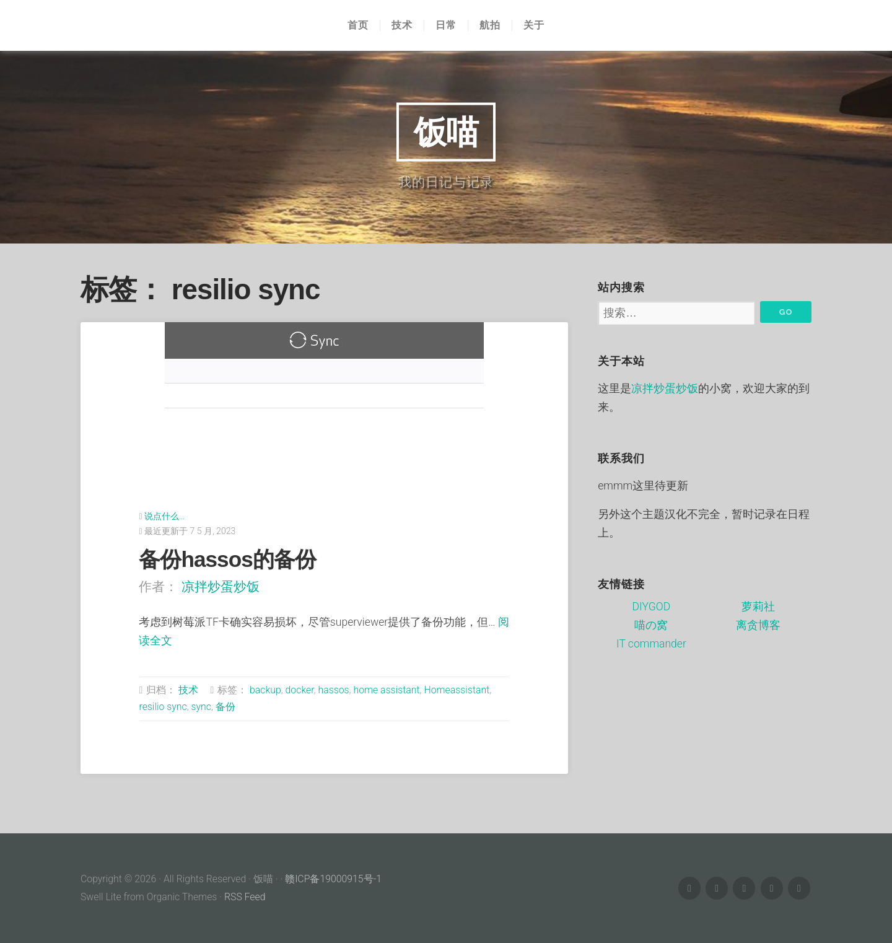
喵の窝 (651, 625)
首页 (358, 25)
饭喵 (446, 131)
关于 (533, 25)
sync (201, 707)
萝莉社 (758, 606)
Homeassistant (457, 690)
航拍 (490, 25)
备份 (225, 707)
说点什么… (164, 516)
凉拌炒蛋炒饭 (220, 586)
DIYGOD (651, 606)
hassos (333, 690)
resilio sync (162, 707)
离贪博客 (758, 625)
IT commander (651, 644)
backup (265, 690)
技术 (402, 25)
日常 (446, 25)
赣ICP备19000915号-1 (333, 879)
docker (300, 690)
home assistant (386, 690)
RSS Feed (245, 897)
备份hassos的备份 (227, 559)
